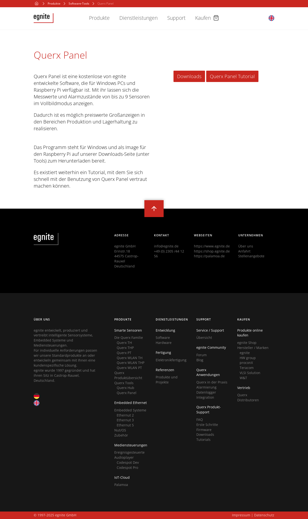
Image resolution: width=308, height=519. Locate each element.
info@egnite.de (166, 246)
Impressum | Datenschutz (253, 515)
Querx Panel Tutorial (232, 76)
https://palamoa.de (209, 256)
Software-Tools (79, 3)
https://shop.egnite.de (212, 251)
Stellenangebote (251, 256)
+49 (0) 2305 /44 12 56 (169, 254)
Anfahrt (244, 251)
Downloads (189, 76)
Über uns (245, 246)
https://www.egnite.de (212, 246)
